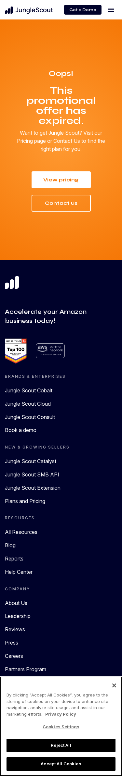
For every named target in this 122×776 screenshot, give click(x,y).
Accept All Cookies (61, 763)
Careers (14, 656)
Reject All (61, 745)
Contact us (61, 203)
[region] (61, 726)
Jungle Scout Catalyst (30, 461)
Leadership (18, 616)
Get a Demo (82, 9)
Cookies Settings (61, 726)
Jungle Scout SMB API (32, 474)
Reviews (15, 629)
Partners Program (25, 669)
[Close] (114, 685)
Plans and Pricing (25, 501)
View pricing (61, 180)
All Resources (21, 532)
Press (11, 642)
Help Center (19, 572)
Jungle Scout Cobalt (28, 390)
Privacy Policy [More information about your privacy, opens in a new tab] (60, 714)
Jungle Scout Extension (33, 488)
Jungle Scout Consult (30, 417)
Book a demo (20, 430)
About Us (16, 603)
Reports (14, 558)
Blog (10, 545)
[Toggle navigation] (111, 10)
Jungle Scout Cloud (28, 403)
